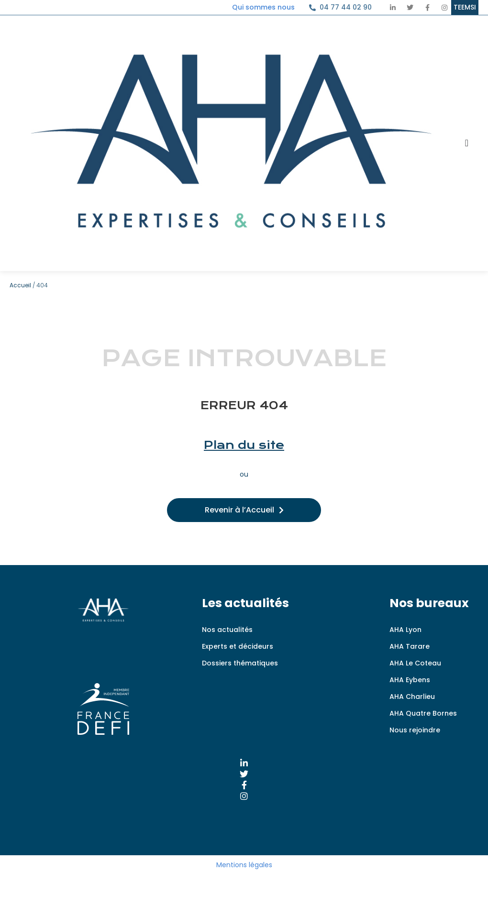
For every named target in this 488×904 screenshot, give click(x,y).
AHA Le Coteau (415, 663)
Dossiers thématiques (240, 663)
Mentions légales (244, 865)
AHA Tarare (409, 646)
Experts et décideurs (237, 646)
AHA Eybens (409, 680)
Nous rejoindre (414, 730)
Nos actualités (227, 629)
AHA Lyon (405, 629)
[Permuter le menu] (466, 143)
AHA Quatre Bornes (423, 713)
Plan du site (244, 445)
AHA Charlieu (412, 696)
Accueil (20, 285)
